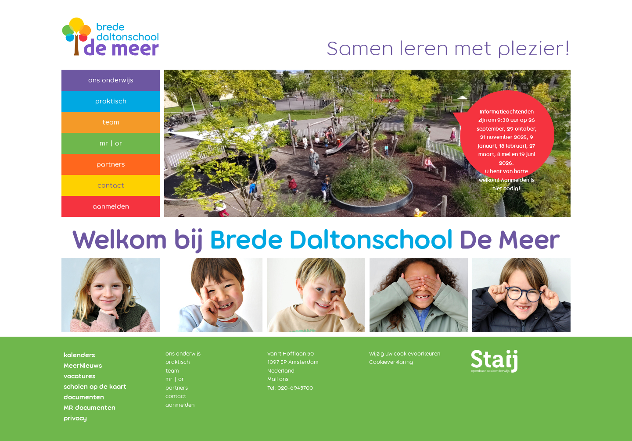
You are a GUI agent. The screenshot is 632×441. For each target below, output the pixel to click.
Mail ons (277, 379)
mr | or (111, 143)
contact (110, 185)
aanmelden (111, 206)
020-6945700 (295, 388)
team (110, 122)
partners (111, 164)
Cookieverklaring (391, 362)
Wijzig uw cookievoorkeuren (404, 354)
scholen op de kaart (95, 387)
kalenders (79, 355)
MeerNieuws (83, 366)
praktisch (110, 101)
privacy (75, 418)
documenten (84, 397)
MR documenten (89, 408)
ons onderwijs (110, 80)
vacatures (79, 376)
